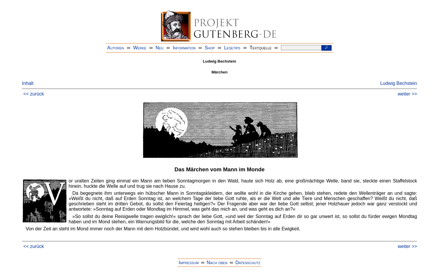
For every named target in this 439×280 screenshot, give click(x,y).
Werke (139, 47)
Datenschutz (247, 262)
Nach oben (217, 262)
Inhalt (27, 83)
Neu (160, 47)
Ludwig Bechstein (398, 83)
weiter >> (407, 93)
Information (184, 47)
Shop (210, 47)
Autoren (115, 47)
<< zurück (33, 93)
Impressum (189, 262)
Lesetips (232, 47)
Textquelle (261, 47)
